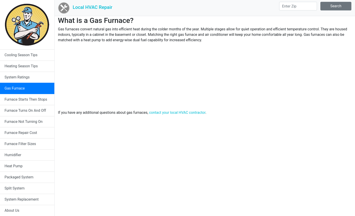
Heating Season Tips (21, 66)
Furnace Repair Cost (21, 133)
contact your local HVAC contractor (177, 112)
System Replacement (21, 199)
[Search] (298, 6)
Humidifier (13, 155)
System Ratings (17, 77)
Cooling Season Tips (21, 55)
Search (335, 6)
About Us (12, 210)
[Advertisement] (205, 78)
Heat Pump (14, 166)
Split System (15, 188)
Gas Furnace (15, 88)
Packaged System (19, 177)
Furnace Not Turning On (24, 121)
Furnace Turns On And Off (25, 110)
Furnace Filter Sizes (20, 144)
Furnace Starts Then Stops (26, 99)
